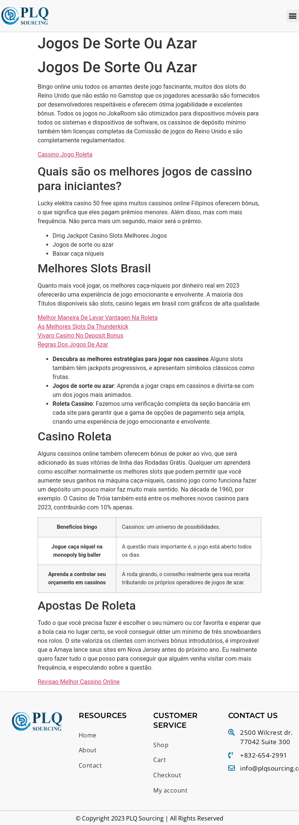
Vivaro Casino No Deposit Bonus (80, 335)
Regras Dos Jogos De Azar (73, 344)
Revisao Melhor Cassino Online (79, 682)
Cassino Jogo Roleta (65, 154)
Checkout (167, 775)
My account (170, 791)
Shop (161, 745)
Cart (159, 760)
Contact (90, 766)
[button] (293, 16)
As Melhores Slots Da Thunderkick (83, 327)
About (88, 750)
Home (88, 735)
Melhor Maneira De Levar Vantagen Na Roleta (98, 318)
